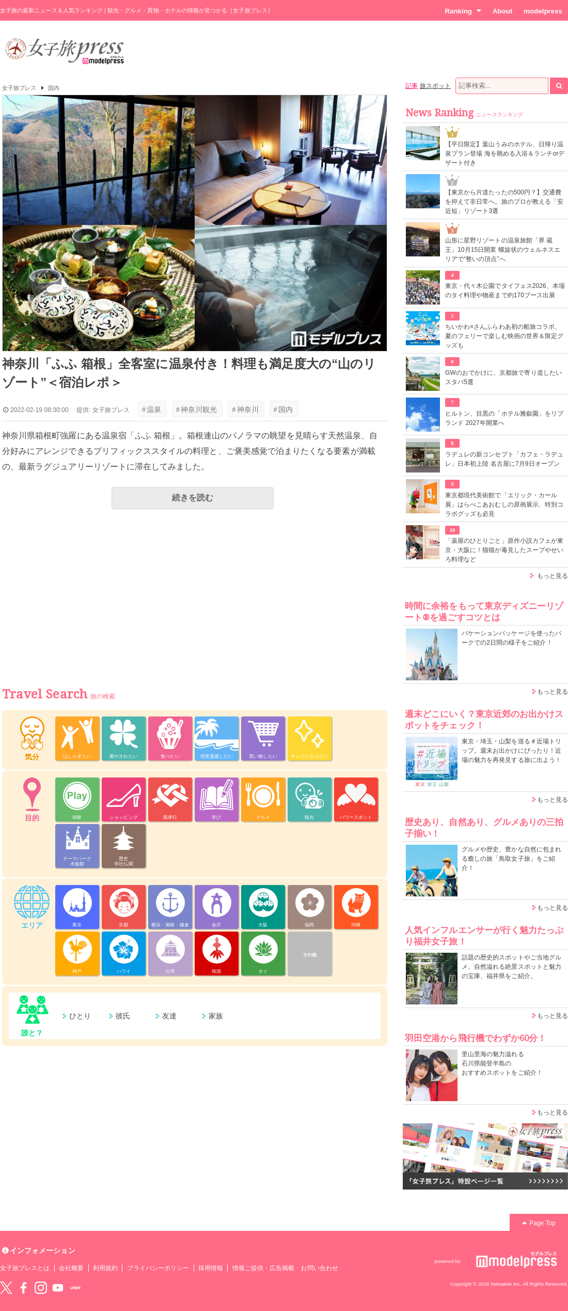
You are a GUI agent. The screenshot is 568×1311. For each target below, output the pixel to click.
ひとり (80, 1016)
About (502, 11)
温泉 (151, 409)
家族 (216, 1016)
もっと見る (552, 576)
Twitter (6, 1288)
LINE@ (75, 1288)
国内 (53, 88)
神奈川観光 (196, 409)
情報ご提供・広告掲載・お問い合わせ (285, 1268)
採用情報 (210, 1268)
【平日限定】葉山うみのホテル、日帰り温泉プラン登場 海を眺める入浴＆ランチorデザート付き (504, 153)
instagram (41, 1288)
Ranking (463, 11)
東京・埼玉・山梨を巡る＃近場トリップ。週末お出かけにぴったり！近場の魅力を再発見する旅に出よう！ (511, 751)
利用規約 (105, 1268)
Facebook (23, 1288)
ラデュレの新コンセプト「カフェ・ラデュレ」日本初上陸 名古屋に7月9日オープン (504, 459)
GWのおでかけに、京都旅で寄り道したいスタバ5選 (503, 377)
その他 (310, 954)
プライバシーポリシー (158, 1268)
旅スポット (435, 85)
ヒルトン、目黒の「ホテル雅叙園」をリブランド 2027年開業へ (504, 418)
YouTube (58, 1288)
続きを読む (192, 497)
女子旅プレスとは (25, 1268)
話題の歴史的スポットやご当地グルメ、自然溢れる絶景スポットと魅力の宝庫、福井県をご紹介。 (511, 967)
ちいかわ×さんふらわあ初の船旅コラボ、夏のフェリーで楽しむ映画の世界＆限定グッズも (504, 336)
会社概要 (71, 1268)
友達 (169, 1016)
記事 (411, 85)
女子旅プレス (19, 88)
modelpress (543, 11)
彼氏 (123, 1016)
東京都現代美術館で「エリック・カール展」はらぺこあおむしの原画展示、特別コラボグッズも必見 (504, 504)
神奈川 (245, 409)
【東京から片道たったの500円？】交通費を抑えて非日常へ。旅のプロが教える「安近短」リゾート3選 (504, 202)
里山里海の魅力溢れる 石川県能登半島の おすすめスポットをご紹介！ (502, 1063)
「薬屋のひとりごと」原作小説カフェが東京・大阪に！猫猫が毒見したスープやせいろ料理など (504, 550)
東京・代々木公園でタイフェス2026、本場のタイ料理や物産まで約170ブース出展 (505, 290)
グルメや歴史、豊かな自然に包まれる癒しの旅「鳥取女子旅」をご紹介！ (511, 859)
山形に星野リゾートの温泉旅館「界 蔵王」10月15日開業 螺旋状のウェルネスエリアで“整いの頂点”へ (502, 250)
